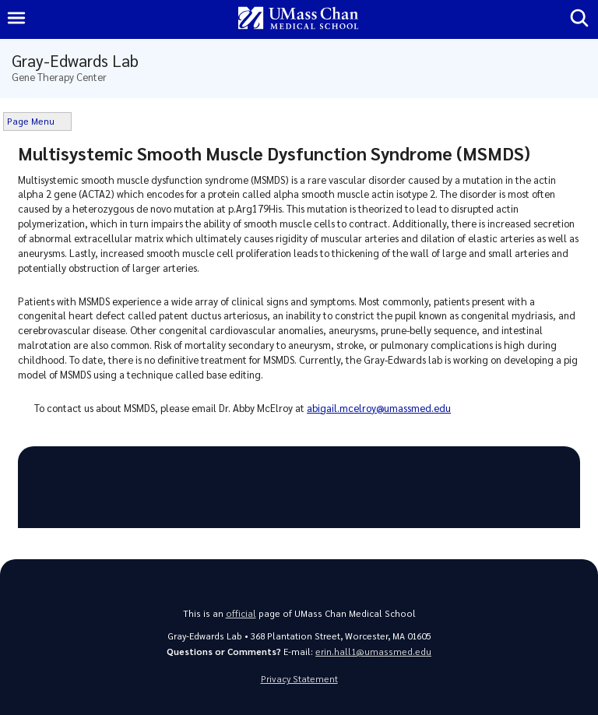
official (241, 613)
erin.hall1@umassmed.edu (373, 651)
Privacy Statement (299, 679)
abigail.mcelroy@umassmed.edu (379, 407)
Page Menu (31, 121)
